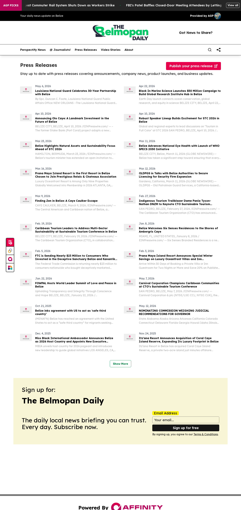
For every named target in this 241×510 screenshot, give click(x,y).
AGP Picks (10, 5)
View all (233, 5)
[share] (218, 49)
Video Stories (110, 49)
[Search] (210, 50)
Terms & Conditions (205, 434)
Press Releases (86, 49)
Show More (120, 363)
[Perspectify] (10, 251)
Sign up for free (186, 428)
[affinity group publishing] (10, 259)
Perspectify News (33, 49)
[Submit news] (10, 242)
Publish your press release (193, 66)
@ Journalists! (60, 49)
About (129, 49)
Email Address (165, 413)
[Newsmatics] (10, 267)
